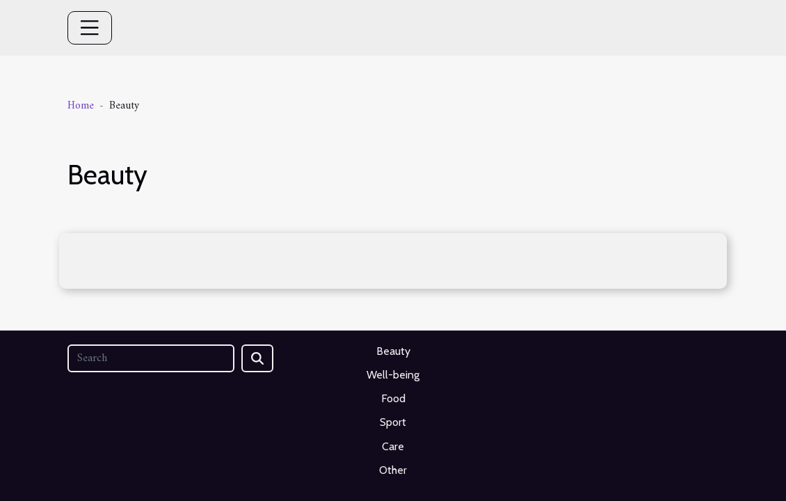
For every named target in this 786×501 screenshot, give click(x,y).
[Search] (150, 358)
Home (80, 106)
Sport (393, 422)
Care (393, 446)
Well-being (393, 374)
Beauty (393, 351)
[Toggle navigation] (89, 28)
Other (393, 470)
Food (393, 398)
